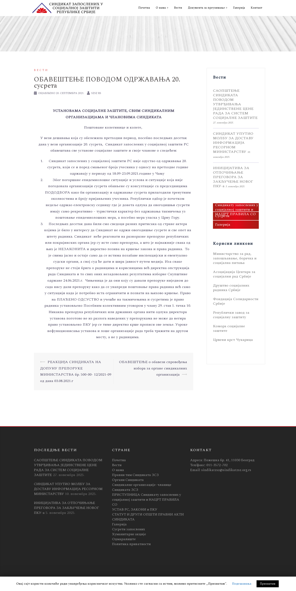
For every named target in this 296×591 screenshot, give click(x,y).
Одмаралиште (124, 539)
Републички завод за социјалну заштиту (231, 315)
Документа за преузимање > (207, 8)
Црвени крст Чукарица (233, 340)
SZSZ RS (96, 93)
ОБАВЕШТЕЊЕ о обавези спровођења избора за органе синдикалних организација (153, 368)
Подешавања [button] (241, 583)
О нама (118, 470)
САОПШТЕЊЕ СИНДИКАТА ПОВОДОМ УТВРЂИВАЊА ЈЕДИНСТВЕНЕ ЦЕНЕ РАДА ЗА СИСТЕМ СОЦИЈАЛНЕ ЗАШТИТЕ (235, 104)
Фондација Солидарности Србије (235, 301)
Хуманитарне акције (129, 534)
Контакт (256, 8)
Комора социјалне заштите (229, 328)
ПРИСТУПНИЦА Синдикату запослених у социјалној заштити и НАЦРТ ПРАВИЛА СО (236, 207)
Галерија (239, 8)
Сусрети (222, 216)
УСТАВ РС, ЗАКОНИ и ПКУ (134, 509)
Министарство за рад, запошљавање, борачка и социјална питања (235, 258)
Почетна (144, 8)
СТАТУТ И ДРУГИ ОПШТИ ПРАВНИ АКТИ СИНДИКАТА (148, 517)
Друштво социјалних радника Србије (231, 288)
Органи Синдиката (128, 480)
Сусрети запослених (128, 529)
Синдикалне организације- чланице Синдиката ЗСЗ (141, 487)
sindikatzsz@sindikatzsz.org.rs (226, 470)
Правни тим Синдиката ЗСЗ (135, 475)
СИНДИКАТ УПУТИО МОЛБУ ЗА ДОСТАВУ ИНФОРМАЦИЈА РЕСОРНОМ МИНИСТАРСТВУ (233, 142)
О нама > (162, 8)
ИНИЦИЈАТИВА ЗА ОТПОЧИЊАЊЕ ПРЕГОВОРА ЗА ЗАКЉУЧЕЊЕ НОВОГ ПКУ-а (233, 177)
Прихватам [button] (267, 584)
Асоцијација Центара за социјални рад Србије (234, 274)
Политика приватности (131, 544)
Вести (178, 8)
